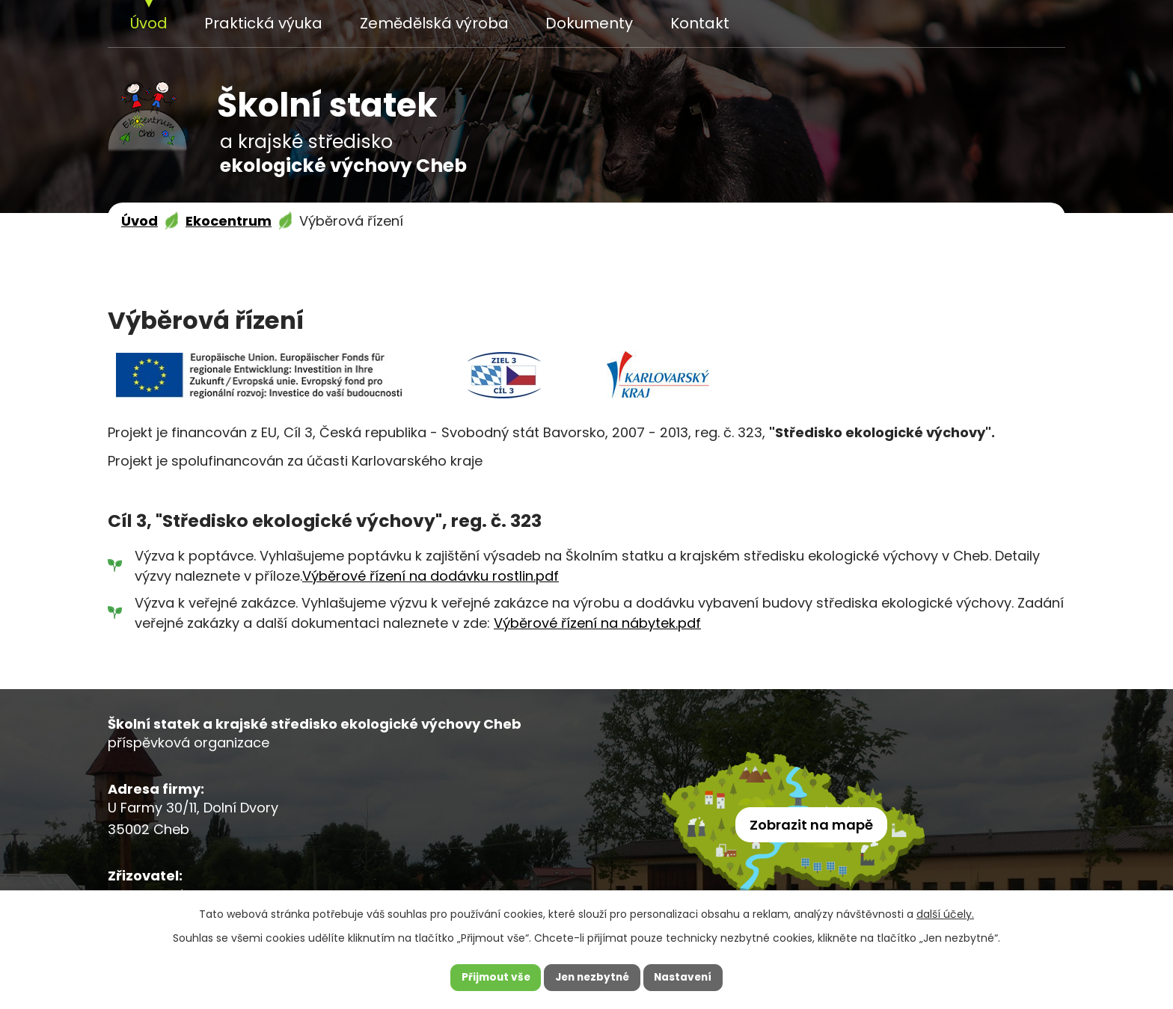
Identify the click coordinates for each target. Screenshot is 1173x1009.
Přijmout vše (491, 976)
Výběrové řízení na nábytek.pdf (597, 623)
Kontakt (699, 23)
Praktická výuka (263, 23)
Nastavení (687, 976)
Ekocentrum (229, 221)
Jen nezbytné (592, 976)
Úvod (149, 23)
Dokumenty (589, 23)
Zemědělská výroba (434, 23)
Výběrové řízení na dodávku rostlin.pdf (430, 576)
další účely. (945, 912)
